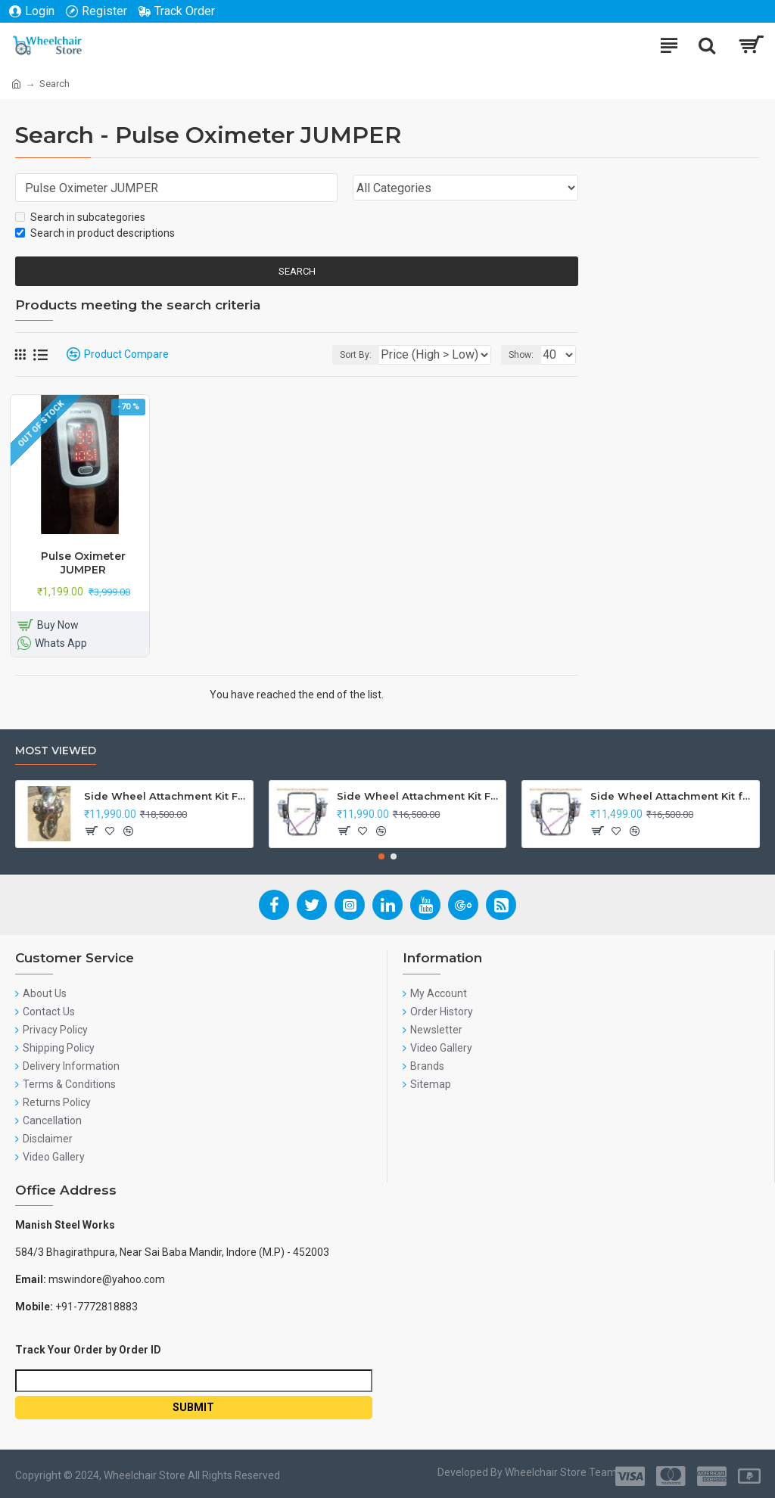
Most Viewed (55, 750)
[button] (381, 856)
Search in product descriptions (95, 233)
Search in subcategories (80, 217)
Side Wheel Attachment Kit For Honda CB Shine (165, 796)
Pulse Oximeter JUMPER (83, 563)
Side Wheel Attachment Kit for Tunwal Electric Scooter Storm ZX (672, 796)
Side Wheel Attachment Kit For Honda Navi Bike (418, 796)
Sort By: (356, 355)
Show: (521, 355)
